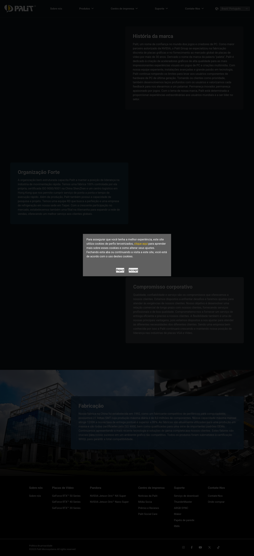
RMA (177, 526)
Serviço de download (186, 495)
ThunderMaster (183, 501)
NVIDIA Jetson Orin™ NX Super (108, 495)
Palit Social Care (147, 514)
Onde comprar (216, 501)
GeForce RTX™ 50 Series (66, 495)
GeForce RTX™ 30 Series (66, 508)
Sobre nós (35, 495)
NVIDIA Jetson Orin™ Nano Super (109, 501)
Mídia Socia (145, 501)
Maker (177, 514)
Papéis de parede (184, 520)
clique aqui (141, 243)
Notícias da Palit (147, 495)
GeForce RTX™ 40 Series (66, 501)
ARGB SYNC (181, 508)
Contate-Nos (215, 495)
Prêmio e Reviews (148, 508)
